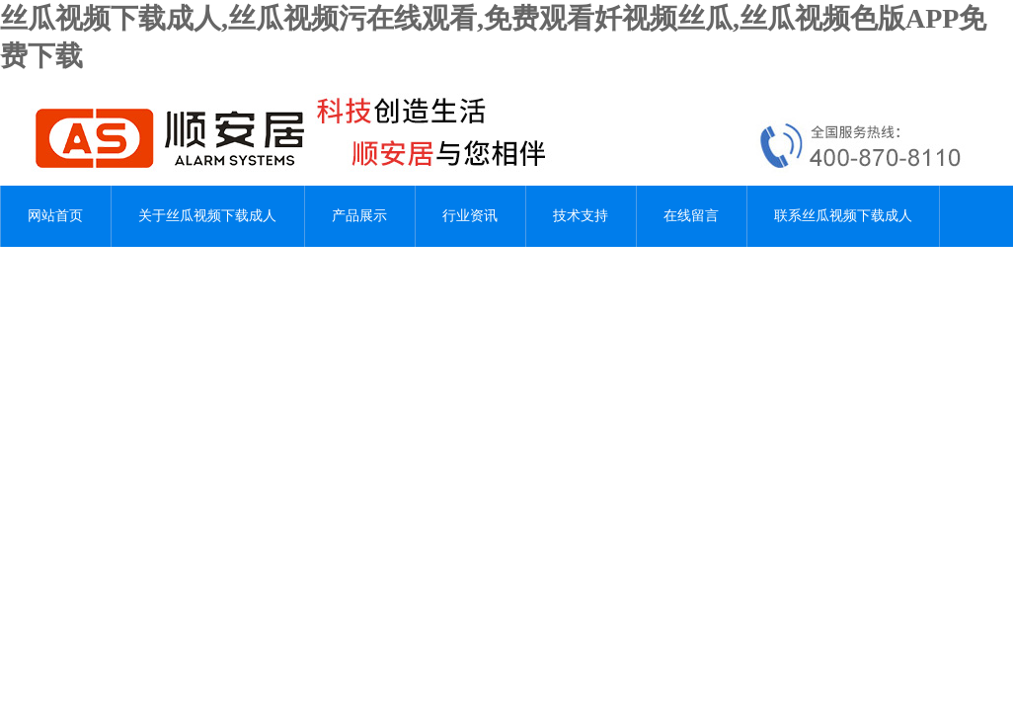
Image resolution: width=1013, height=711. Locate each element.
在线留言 (691, 215)
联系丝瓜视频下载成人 (843, 215)
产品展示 (359, 215)
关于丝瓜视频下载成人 (207, 215)
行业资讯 (470, 215)
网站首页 (55, 215)
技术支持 (580, 215)
